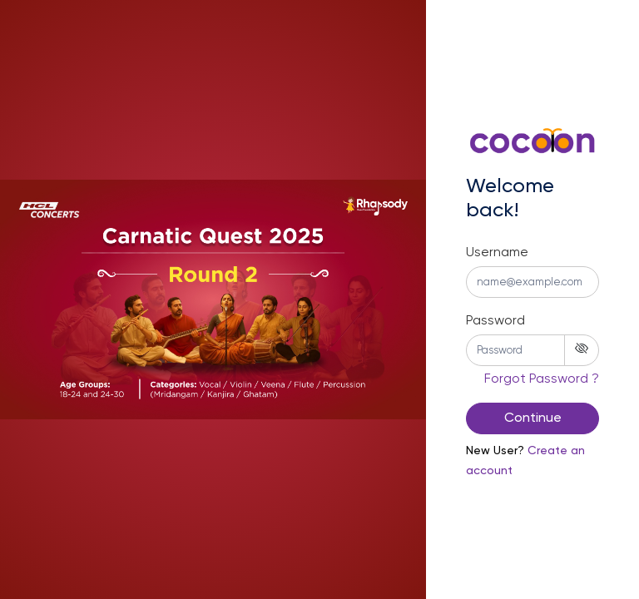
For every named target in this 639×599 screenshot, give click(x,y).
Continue (533, 418)
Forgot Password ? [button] (541, 379)
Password (495, 321)
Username (497, 253)
